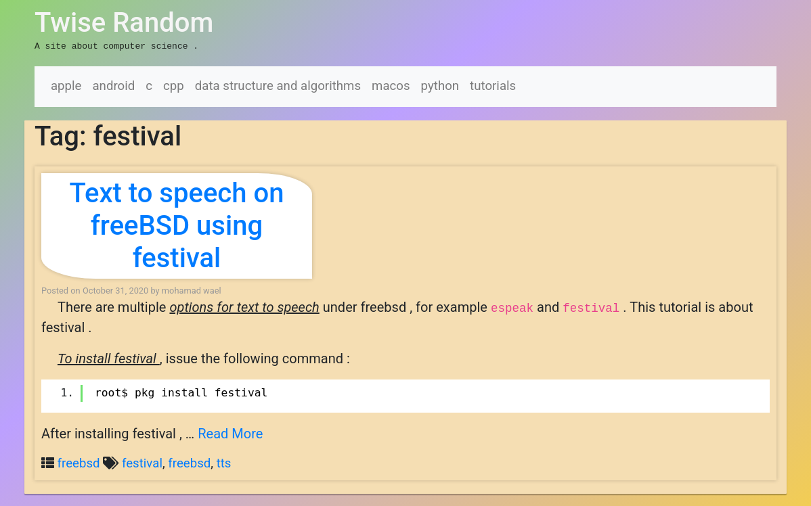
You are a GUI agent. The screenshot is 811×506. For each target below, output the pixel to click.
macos (391, 84)
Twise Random (124, 23)
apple (66, 84)
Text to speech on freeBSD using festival (176, 224)
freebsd (79, 462)
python (440, 84)
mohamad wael (191, 289)
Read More (230, 432)
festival (142, 462)
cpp (173, 84)
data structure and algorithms (278, 84)
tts (224, 462)
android (113, 84)
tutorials (493, 84)
